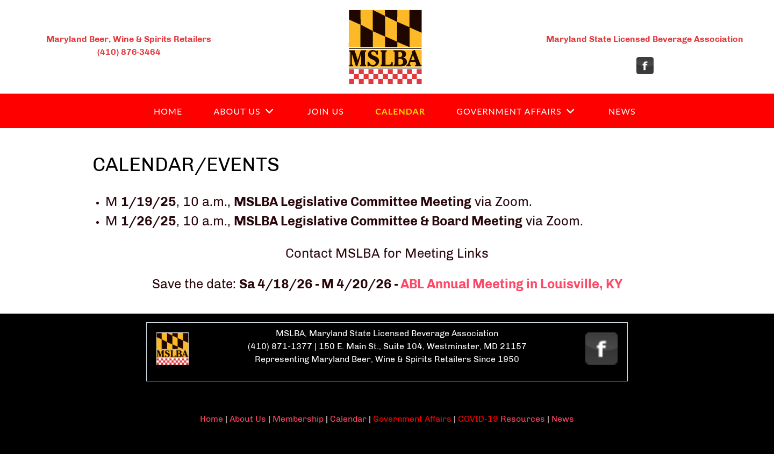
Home (211, 419)
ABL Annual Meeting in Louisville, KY (511, 284)
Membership (298, 419)
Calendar (348, 419)
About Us (248, 419)
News (562, 419)
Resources (521, 419)
